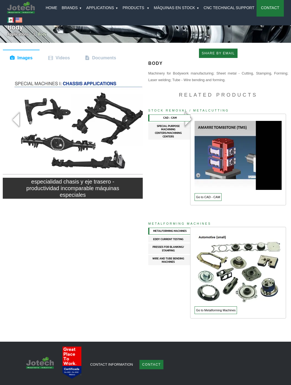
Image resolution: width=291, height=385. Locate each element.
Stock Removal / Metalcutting (188, 110)
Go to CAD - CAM (208, 197)
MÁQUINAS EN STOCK (176, 8)
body (42, 34)
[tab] (169, 118)
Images (25, 57)
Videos (63, 57)
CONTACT (270, 8)
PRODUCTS (136, 8)
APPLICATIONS (102, 8)
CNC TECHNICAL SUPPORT (229, 8)
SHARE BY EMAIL (218, 53)
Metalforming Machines (179, 223)
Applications (18, 34)
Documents (104, 57)
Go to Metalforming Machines (216, 310)
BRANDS (72, 8)
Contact (151, 365)
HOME (51, 8)
